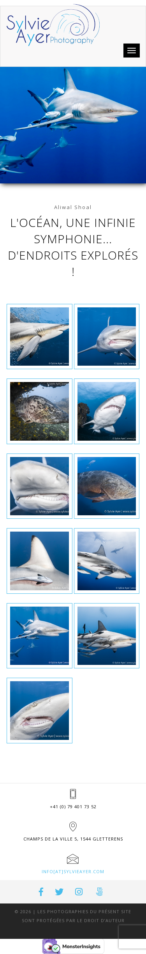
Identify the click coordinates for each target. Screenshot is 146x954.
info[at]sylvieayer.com (73, 871)
